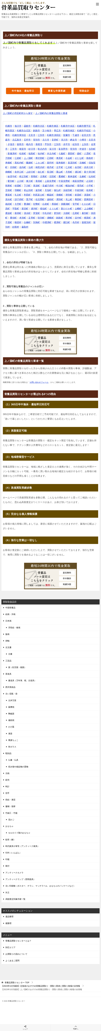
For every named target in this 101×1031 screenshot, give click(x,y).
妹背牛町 (38, 176)
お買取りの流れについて (16, 954)
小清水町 (45, 199)
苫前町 (41, 190)
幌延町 (85, 195)
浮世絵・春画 (14, 627)
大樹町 (22, 218)
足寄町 (78, 218)
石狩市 (34, 140)
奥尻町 (76, 158)
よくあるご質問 (12, 960)
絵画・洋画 (10, 614)
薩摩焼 (11, 707)
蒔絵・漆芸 (10, 800)
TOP (17, 982)
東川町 (57, 181)
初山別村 (61, 190)
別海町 (85, 222)
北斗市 (53, 140)
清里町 (34, 199)
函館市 (27, 126)
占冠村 (29, 185)
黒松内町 (38, 162)
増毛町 (22, 190)
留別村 (57, 227)
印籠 (7, 859)
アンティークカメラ (14, 873)
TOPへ (75, 1027)
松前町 (36, 153)
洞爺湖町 (17, 208)
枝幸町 (34, 195)
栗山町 (83, 172)
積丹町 (71, 167)
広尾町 (32, 218)
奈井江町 (43, 172)
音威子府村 (79, 185)
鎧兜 (7, 780)
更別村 (13, 218)
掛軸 (7, 641)
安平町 (27, 208)
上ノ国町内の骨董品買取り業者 (52, 113)
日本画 (8, 621)
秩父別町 (49, 176)
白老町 (85, 204)
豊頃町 (60, 218)
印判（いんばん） (13, 853)
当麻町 (20, 181)
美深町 (67, 185)
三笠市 (25, 149)
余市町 (11, 172)
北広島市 (24, 140)
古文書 (8, 647)
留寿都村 (80, 162)
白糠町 (76, 222)
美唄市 (48, 144)
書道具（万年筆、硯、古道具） (22, 680)
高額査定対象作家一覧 (15, 899)
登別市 (43, 140)
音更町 (62, 140)
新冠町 (67, 208)
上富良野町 (79, 181)
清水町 (71, 213)
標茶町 (46, 222)
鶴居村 (67, 222)
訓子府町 (56, 199)
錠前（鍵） (10, 839)
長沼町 (74, 172)
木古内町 (66, 153)
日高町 (48, 208)
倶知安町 (24, 167)
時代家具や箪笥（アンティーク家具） (22, 846)
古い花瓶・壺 (11, 694)
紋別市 (85, 144)
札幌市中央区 (68, 126)
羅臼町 (27, 227)
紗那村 (67, 227)
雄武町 (48, 204)
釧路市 (39, 130)
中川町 (90, 185)
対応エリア (10, 947)
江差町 (34, 158)
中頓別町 (24, 195)
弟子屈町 (56, 222)
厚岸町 (27, 222)
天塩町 (81, 190)
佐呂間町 (78, 199)
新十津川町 (25, 176)
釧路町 (18, 222)
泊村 (52, 167)
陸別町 (88, 218)
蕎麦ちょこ (13, 740)
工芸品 (8, 661)
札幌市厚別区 (24, 135)
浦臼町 (13, 176)
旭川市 (18, 126)
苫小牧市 (49, 130)
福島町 (46, 153)
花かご (11, 819)
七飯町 (76, 153)
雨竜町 (60, 176)
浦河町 (76, 208)
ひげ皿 (11, 727)
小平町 (32, 190)
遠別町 (71, 190)
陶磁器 (11, 713)
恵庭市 (13, 140)
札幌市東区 (53, 126)
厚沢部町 (56, 158)
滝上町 (18, 204)
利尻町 (62, 195)
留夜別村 (47, 227)
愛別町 (39, 181)
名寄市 (15, 149)
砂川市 (43, 149)
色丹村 (36, 227)
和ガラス (12, 747)
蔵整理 (8, 923)
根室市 (34, 149)
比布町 (29, 181)
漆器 (10, 733)
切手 (7, 793)
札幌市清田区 (59, 135)
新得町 (62, 213)
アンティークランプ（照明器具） (20, 879)
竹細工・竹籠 (11, 813)
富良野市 (75, 149)
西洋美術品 (10, 687)
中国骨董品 (10, 607)
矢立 (7, 892)
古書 (10, 654)
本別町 (69, 218)
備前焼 (11, 720)
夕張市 (20, 144)
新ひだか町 (20, 213)
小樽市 (11, 135)
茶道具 (8, 674)
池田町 (50, 218)
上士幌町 (43, 213)
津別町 (15, 199)
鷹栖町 (88, 176)
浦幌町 (8, 222)
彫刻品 (8, 753)
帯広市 (60, 130)
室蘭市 (71, 135)
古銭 (7, 773)
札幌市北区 (39, 126)
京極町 (13, 167)
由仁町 (64, 172)
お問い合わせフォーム (39, 382)
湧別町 (8, 204)
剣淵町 (48, 185)
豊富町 (43, 195)
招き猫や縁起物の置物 (18, 767)
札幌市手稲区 (87, 130)
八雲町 (13, 158)
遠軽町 (88, 199)
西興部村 (38, 204)
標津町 (18, 227)
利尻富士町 (74, 195)
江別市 (46, 135)
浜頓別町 (12, 195)
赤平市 (76, 144)
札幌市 (8, 126)
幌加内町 (12, 190)
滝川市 (71, 140)
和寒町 (39, 185)
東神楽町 (10, 181)
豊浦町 (67, 204)
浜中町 (36, 222)
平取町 (57, 208)
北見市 (36, 135)
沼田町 (78, 176)
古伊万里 (12, 700)
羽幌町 (50, 190)
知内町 (55, 153)
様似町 (85, 208)
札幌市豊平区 (85, 126)
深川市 (64, 149)
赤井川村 (21, 172)
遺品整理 (9, 916)
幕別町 (41, 218)
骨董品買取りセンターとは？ (18, 941)
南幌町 (32, 172)
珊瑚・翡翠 (10, 806)
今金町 (85, 158)
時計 (7, 786)
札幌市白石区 (26, 130)
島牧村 (18, 162)
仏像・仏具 (13, 760)
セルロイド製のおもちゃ (19, 833)
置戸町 (67, 199)
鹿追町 (53, 213)
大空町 (57, 204)
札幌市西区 (11, 130)
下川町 (57, 185)
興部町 (27, 204)
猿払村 (90, 190)
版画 (7, 634)
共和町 (34, 167)
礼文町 (53, 195)
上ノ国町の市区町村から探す (18, 113)
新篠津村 (26, 153)
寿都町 (27, 162)
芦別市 (57, 144)
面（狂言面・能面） (17, 667)
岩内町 (43, 167)
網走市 (81, 140)
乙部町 (67, 158)
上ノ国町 (45, 158)
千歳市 (81, 135)
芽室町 (81, 213)
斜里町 (25, 199)
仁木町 (90, 167)
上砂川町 (54, 172)
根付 (7, 866)
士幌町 (32, 213)
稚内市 (39, 144)
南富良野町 (18, 185)
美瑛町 (67, 181)
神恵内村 (61, 167)
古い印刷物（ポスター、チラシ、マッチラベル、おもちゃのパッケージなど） (40, 886)
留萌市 (29, 144)
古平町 (81, 167)
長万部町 (24, 158)
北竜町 (69, 176)
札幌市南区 (72, 130)
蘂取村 (76, 227)
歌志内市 (54, 149)
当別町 (15, 153)
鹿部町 (85, 153)
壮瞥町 (76, 204)
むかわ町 (38, 208)
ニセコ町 (59, 162)
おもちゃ (9, 826)
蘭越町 (48, 162)
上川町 (48, 181)
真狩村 (69, 162)
